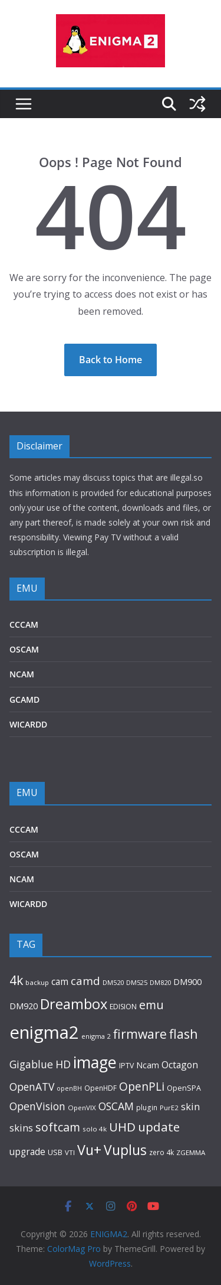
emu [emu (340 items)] (151, 1005)
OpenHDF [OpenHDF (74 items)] (100, 1087)
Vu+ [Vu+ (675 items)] (89, 1149)
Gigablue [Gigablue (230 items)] (31, 1064)
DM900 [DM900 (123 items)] (187, 981)
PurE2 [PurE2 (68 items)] (169, 1107)
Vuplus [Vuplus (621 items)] (125, 1150)
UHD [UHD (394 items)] (122, 1126)
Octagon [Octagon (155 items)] (179, 1064)
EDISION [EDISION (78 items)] (123, 1007)
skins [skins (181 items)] (21, 1127)
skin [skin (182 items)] (190, 1106)
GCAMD (24, 699)
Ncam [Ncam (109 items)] (147, 1065)
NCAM (21, 674)
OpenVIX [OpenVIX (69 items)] (82, 1107)
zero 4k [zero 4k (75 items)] (161, 1152)
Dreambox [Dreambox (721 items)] (73, 1003)
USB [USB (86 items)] (55, 1152)
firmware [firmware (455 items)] (140, 1033)
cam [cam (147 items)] (59, 982)
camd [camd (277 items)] (85, 980)
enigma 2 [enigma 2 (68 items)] (96, 1036)
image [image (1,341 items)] (95, 1062)
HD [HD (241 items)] (63, 1064)
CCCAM (23, 624)
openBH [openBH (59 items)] (69, 1088)
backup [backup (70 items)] (37, 982)
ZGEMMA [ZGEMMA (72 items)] (190, 1152)
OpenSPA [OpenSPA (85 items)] (184, 1088)
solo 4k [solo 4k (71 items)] (95, 1128)
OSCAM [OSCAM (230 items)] (116, 1106)
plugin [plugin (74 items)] (146, 1107)
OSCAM (24, 649)
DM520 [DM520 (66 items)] (113, 982)
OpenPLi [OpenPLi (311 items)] (141, 1086)
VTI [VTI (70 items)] (70, 1152)
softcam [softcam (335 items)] (57, 1127)
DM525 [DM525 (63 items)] (136, 982)
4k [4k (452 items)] (16, 980)
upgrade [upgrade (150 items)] (27, 1151)
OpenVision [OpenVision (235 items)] (37, 1106)
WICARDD (28, 724)
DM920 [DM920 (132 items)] (23, 1006)
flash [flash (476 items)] (183, 1033)
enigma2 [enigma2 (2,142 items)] (44, 1032)
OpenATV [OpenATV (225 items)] (31, 1086)
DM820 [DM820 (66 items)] (160, 982)
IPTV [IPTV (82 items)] (126, 1066)
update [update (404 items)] (159, 1126)
